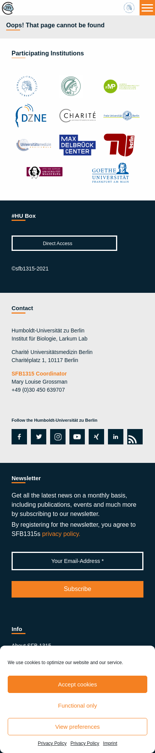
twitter (38, 436)
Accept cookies (77, 684)
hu (130, 8)
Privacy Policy (52, 743)
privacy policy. (61, 534)
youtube (75, 436)
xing (94, 436)
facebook (18, 436)
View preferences (77, 726)
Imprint (110, 743)
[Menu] (147, 7)
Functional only (77, 705)
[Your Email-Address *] (77, 561)
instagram (57, 436)
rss (133, 436)
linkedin (114, 436)
